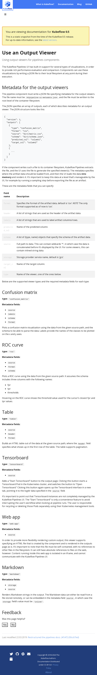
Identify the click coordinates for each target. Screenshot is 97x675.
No (13, 624)
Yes (5, 624)
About (48, 672)
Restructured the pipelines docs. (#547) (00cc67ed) (53, 637)
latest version (50, 40)
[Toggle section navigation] (5, 14)
